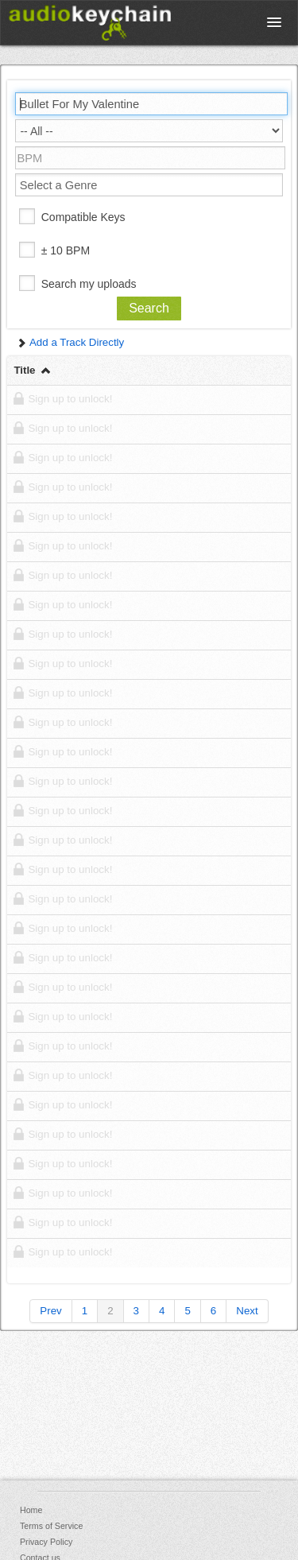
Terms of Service (51, 1526)
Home (31, 1510)
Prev (50, 1311)
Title (33, 370)
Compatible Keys (83, 217)
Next (246, 1311)
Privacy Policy (46, 1541)
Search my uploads (89, 283)
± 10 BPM (65, 250)
